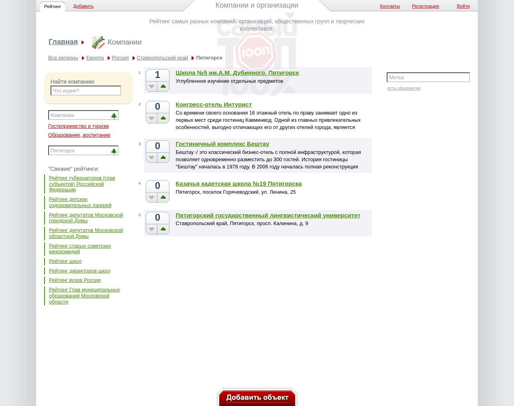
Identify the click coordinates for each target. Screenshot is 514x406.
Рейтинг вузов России (75, 280)
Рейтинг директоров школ (79, 271)
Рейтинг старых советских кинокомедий (80, 249)
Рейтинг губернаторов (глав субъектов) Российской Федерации (82, 184)
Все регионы (63, 58)
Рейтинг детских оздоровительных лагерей (80, 202)
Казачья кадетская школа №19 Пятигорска (239, 183)
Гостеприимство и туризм (78, 126)
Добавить (83, 6)
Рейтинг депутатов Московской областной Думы (86, 233)
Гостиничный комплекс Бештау (222, 143)
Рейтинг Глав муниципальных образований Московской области (84, 295)
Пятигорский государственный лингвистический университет (268, 215)
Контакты (390, 6)
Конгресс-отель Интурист (214, 104)
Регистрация (425, 6)
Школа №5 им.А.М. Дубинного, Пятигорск (237, 72)
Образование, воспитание (79, 135)
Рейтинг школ (65, 261)
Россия (120, 58)
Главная (63, 42)
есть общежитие (404, 88)
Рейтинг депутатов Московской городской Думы (86, 218)
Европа (95, 58)
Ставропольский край (162, 58)
